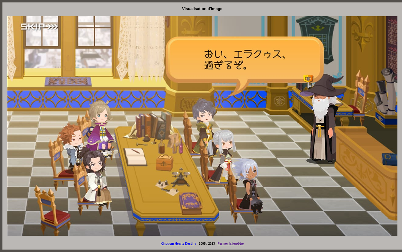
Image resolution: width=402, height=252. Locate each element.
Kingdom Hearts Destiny (178, 243)
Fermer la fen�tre (231, 243)
